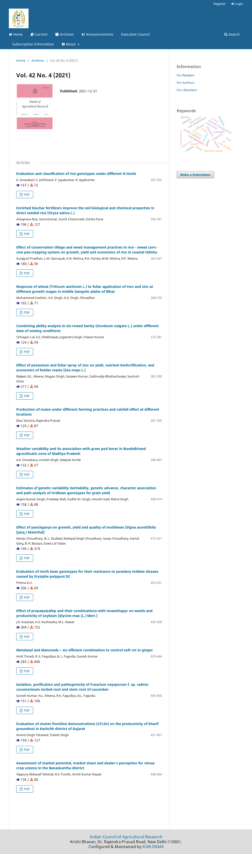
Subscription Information (33, 44)
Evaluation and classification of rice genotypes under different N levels (76, 173)
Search (232, 34)
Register (220, 3)
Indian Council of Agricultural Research (126, 837)
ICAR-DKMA (153, 846)
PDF (26, 194)
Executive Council (135, 34)
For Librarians (187, 90)
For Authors (185, 82)
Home (16, 34)
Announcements (97, 34)
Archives (64, 34)
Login (237, 3)
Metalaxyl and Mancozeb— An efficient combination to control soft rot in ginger (84, 650)
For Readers (185, 75)
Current (39, 34)
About (69, 44)
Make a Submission (195, 174)
